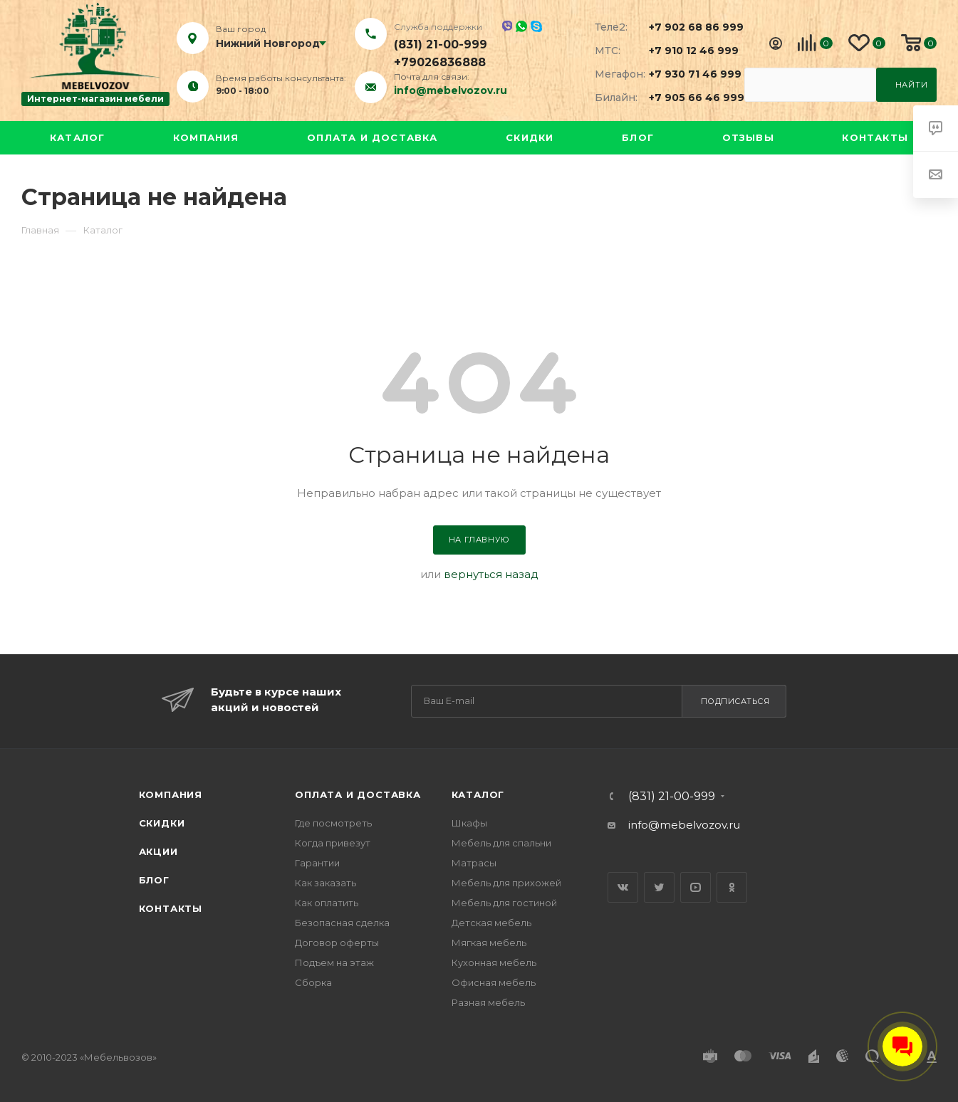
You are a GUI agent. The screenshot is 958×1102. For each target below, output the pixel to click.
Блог (638, 137)
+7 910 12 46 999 (688, 51)
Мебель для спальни (501, 843)
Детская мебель (491, 922)
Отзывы (748, 137)
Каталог (77, 137)
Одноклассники (732, 887)
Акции (158, 851)
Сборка (313, 982)
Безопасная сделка (342, 922)
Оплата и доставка (372, 137)
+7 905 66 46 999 (688, 98)
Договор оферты (337, 942)
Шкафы (469, 823)
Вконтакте (623, 887)
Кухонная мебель (494, 962)
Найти (911, 85)
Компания (206, 137)
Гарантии (317, 863)
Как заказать (325, 882)
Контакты (875, 137)
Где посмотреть (333, 823)
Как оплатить (326, 902)
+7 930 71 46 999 (688, 74)
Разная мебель (488, 1002)
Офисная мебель (494, 982)
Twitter (659, 887)
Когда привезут (332, 843)
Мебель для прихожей (506, 882)
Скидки (529, 137)
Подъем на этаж (334, 962)
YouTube (695, 887)
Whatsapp (521, 26)
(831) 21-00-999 (440, 44)
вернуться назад (491, 574)
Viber (506, 26)
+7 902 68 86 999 (688, 27)
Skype (536, 26)
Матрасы (474, 863)
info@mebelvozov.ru (450, 90)
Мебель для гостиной (504, 902)
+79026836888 (440, 62)
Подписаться (735, 701)
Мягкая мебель (489, 942)
